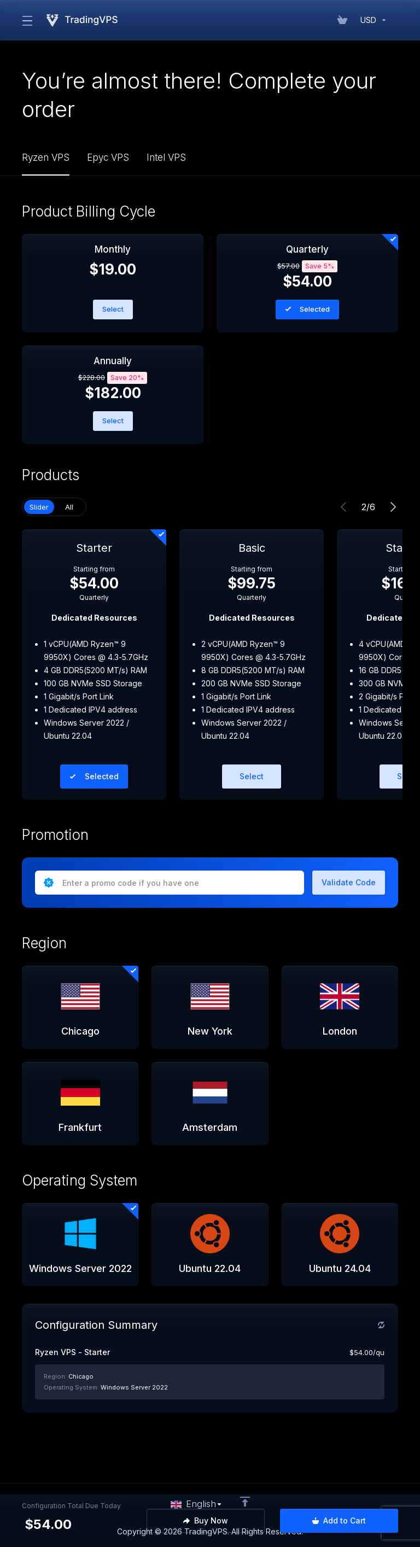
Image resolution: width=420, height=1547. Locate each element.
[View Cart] (344, 20)
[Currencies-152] (371, 20)
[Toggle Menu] (27, 20)
